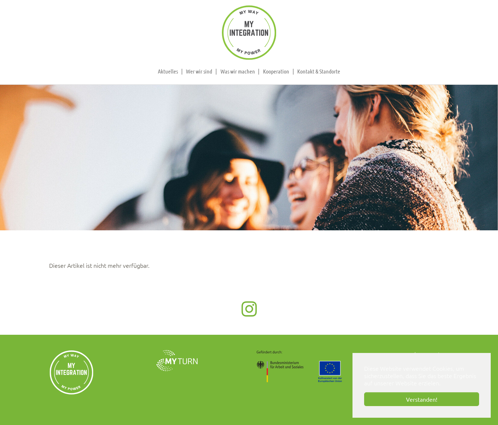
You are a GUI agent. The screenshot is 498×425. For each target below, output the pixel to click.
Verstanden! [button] (421, 399)
